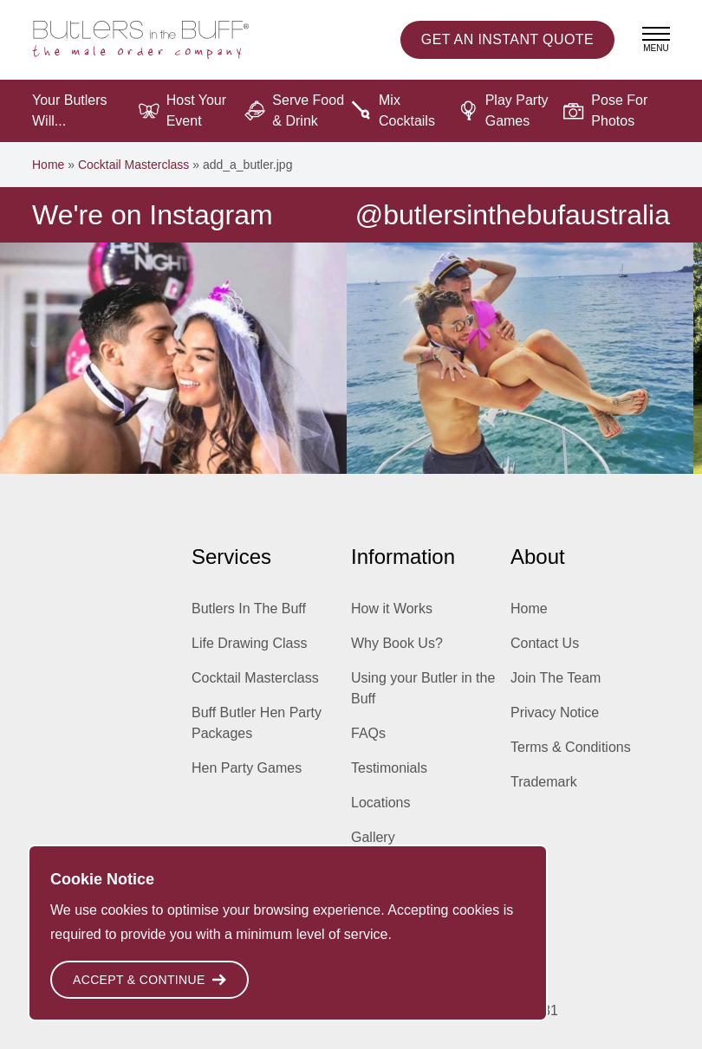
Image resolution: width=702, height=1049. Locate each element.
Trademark (543, 781)
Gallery (373, 837)
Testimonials (389, 768)
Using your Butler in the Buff (423, 688)
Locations (381, 802)
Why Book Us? (397, 643)
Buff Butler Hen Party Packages (257, 723)
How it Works (391, 608)
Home (48, 165)
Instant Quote (507, 40)
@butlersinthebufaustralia (512, 214)
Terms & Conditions (570, 747)
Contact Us (544, 643)
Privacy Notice (554, 712)
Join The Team (555, 677)
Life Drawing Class (249, 643)
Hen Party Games (247, 768)
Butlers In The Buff (249, 608)
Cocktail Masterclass (133, 165)
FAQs (368, 733)
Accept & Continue (149, 980)
